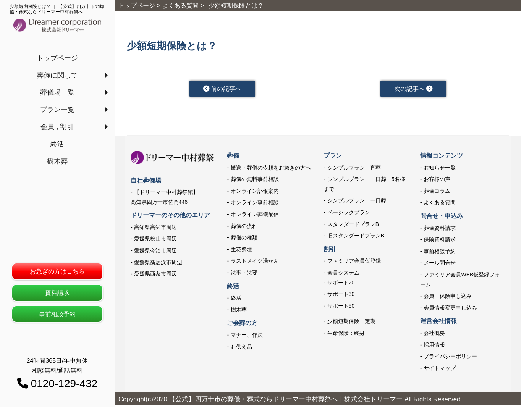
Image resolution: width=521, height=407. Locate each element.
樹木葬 (57, 161)
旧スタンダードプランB (355, 237)
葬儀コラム (437, 192)
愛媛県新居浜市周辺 (158, 264)
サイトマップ (440, 370)
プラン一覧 (57, 109)
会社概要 (434, 334)
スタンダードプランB (353, 226)
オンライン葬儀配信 (255, 216)
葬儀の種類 (244, 239)
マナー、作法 (247, 336)
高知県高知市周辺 (155, 229)
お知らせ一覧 (440, 169)
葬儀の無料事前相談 (255, 181)
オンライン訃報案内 (255, 192)
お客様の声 (437, 181)
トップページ (57, 58)
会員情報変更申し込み (450, 309)
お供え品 (241, 348)
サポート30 (341, 295)
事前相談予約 (57, 314)
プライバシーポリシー (450, 358)
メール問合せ (440, 264)
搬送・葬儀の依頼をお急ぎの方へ (271, 169)
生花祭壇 (241, 251)
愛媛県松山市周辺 (155, 240)
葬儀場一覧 (57, 92)
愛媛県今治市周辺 (155, 252)
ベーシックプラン (348, 214)
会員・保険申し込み (448, 297)
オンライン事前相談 (255, 204)
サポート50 (341, 307)
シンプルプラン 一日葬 (356, 202)
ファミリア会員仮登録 (354, 262)
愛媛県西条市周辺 (155, 275)
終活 (57, 144)
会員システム (343, 274)
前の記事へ (222, 89)
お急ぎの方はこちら (57, 271)
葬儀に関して (57, 75)
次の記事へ (413, 89)
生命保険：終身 (346, 334)
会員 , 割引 (57, 127)
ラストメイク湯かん (255, 262)
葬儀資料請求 (440, 229)
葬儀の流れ (244, 227)
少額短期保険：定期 (351, 323)
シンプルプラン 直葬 (354, 169)
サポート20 (341, 284)
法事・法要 (244, 274)
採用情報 (434, 346)
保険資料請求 (440, 241)
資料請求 (57, 292)
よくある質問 (440, 204)
